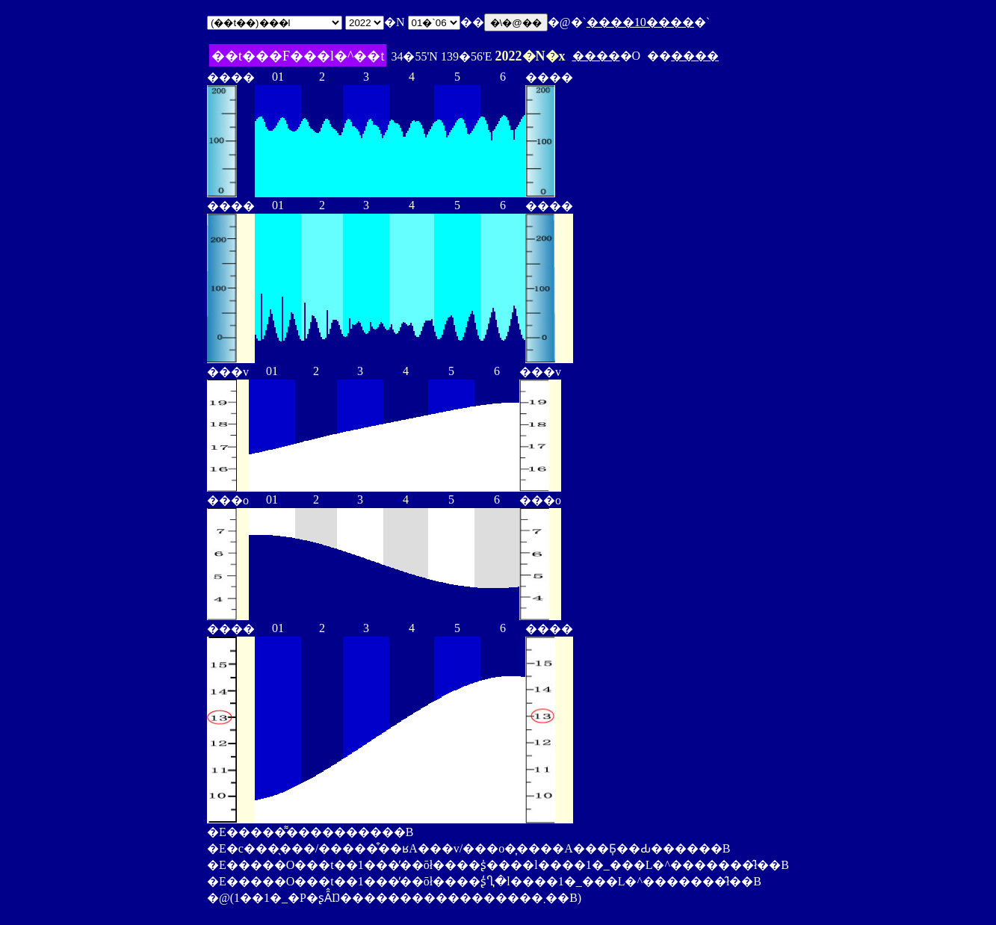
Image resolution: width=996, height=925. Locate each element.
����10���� (640, 22)
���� (596, 55)
